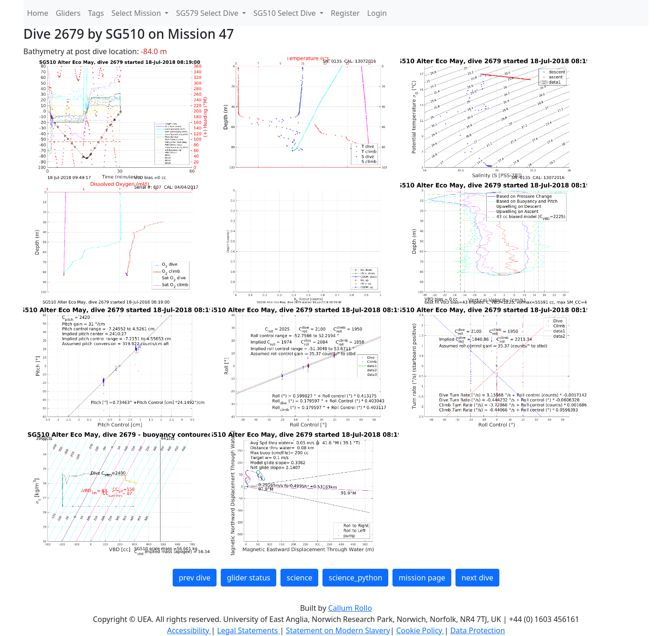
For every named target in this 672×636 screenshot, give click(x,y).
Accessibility (189, 630)
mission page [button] (422, 577)
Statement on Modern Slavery (338, 630)
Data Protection (477, 630)
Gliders (68, 13)
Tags (96, 13)
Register (345, 13)
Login (377, 13)
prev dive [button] (194, 577)
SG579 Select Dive (208, 13)
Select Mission (137, 13)
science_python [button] (355, 577)
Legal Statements (248, 630)
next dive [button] (477, 577)
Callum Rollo (350, 608)
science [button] (299, 577)
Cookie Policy (420, 630)
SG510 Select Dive (285, 13)
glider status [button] (248, 577)
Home (38, 13)
